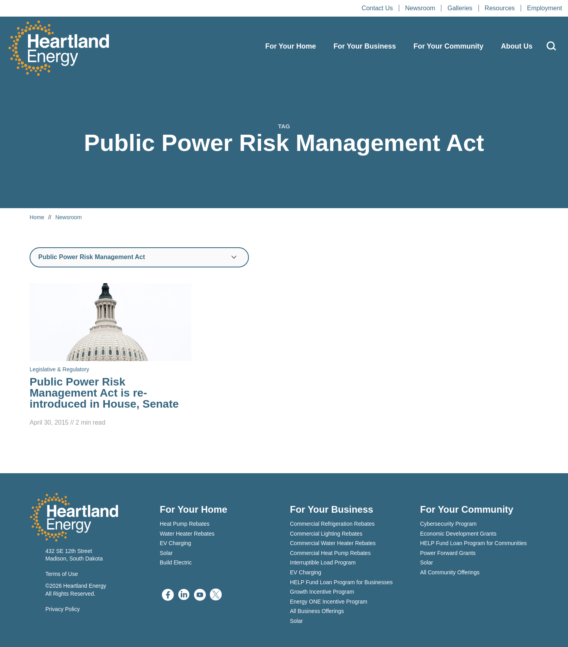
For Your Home (290, 46)
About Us (516, 46)
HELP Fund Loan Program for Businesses (341, 582)
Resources (500, 8)
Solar (166, 553)
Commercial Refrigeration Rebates (332, 524)
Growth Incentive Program (322, 592)
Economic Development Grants (458, 533)
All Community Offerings (450, 572)
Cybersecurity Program (448, 524)
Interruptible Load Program (323, 562)
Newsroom (420, 8)
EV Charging (175, 543)
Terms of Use (61, 574)
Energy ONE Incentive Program (328, 601)
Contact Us (377, 8)
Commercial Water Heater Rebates (333, 543)
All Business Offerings (317, 611)
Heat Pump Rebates (184, 524)
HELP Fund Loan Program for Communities (473, 543)
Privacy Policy (62, 609)
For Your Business (364, 46)
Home (37, 217)
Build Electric (176, 562)
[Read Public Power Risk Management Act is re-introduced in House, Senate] (110, 355)
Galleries (459, 8)
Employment (544, 8)
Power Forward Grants (448, 553)
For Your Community (448, 46)
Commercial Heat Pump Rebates (330, 553)
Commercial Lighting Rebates (326, 533)
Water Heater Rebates (187, 533)
